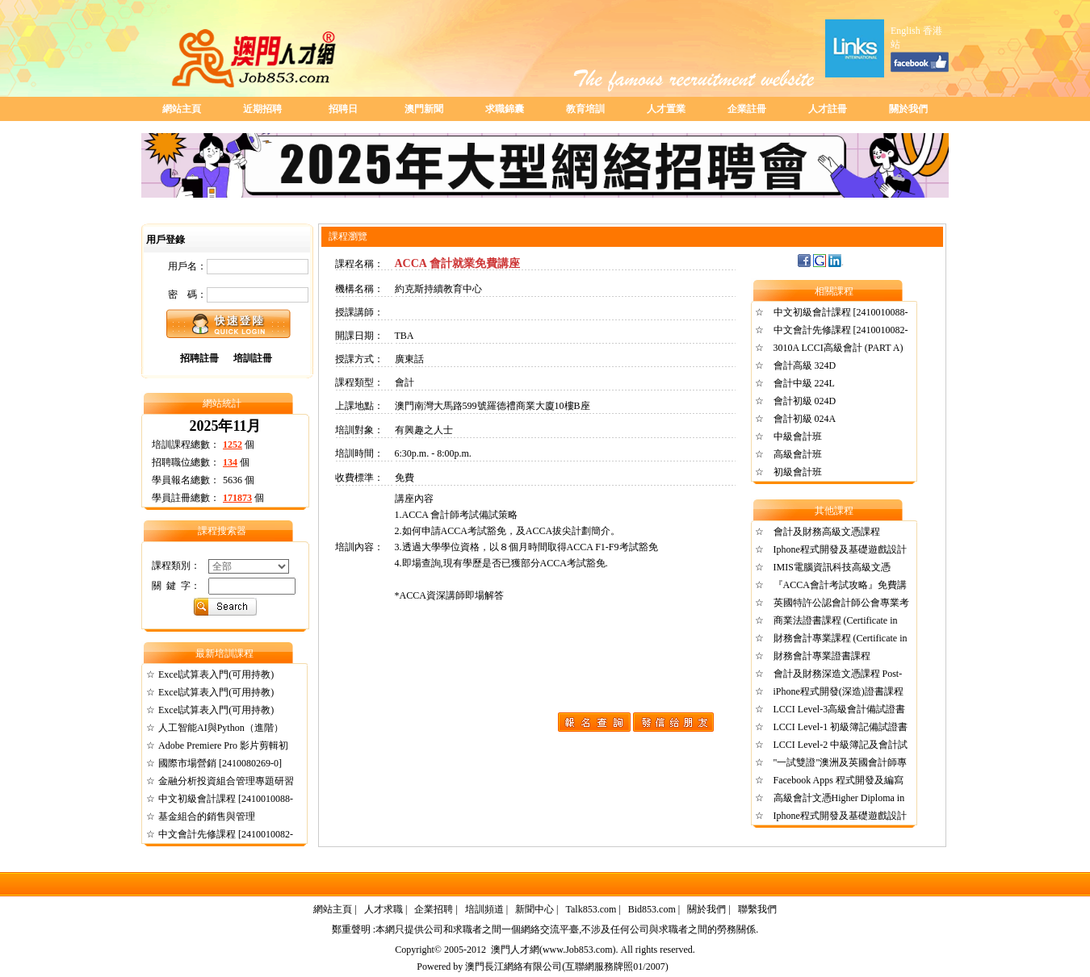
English (905, 30)
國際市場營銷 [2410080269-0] (220, 763)
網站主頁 (181, 109)
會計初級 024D (804, 401)
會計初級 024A (804, 418)
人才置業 (666, 109)
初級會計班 (797, 472)
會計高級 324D (804, 365)
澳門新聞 (424, 109)
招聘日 (343, 109)
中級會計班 (797, 436)
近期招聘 (262, 109)
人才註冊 (827, 109)
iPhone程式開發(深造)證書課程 (838, 691)
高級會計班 (797, 454)
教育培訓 (585, 109)
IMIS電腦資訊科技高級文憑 (832, 567)
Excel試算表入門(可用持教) (216, 674)
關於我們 (908, 109)
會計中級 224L (804, 383)
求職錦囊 (504, 109)
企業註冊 (746, 109)
